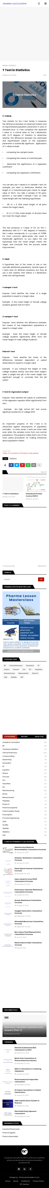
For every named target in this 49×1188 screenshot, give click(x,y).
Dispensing (24, 759)
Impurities (38, 669)
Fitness (6, 669)
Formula (16, 669)
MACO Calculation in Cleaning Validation (28, 1070)
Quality (24, 825)
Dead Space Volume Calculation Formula (29, 869)
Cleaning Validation (24, 749)
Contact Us (25, 1181)
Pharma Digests (8, 1133)
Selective (39, 736)
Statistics (12, 65)
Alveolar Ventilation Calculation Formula (29, 859)
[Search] (20, 579)
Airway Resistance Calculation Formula (28, 901)
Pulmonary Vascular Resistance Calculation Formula (28, 891)
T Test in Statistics (10, 494)
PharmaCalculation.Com (29, 1177)
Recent (24, 736)
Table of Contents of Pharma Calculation (20, 453)
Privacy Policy (38, 1181)
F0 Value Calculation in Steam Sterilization (28, 1091)
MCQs (24, 794)
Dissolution (30, 666)
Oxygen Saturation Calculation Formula (28, 912)
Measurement (23, 673)
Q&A (5, 677)
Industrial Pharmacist (10, 1129)
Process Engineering (24, 818)
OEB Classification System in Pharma (27, 1102)
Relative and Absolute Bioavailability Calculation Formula (30, 848)
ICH (24, 669)
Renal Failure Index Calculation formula (28, 944)
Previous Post (9, 566)
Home (4, 65)
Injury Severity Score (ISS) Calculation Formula (26, 880)
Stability (14, 677)
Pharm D (35, 673)
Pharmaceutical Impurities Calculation (26, 1080)
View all (44, 472)
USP (21, 677)
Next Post (41, 566)
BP (5, 666)
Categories (9, 736)
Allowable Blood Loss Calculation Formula (29, 922)
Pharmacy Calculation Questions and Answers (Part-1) (23, 1029)
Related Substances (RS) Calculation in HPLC (25, 1049)
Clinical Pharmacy (15, 666)
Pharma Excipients (24, 807)
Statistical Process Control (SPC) (34, 495)
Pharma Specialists (10, 1136)
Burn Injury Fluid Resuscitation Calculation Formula (28, 933)
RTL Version (24, 1184)
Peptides (24, 801)
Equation (24, 770)
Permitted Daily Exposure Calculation (25, 1112)
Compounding (24, 756)
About (15, 1181)
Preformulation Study (24, 811)
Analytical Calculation (24, 742)
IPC (30, 669)
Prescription (24, 814)
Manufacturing (9, 673)
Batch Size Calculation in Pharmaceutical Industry (26, 1059)
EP (38, 666)
